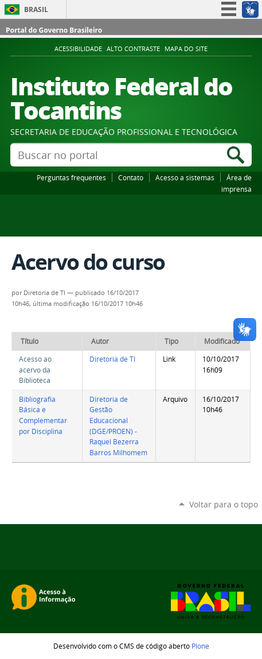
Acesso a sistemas (184, 177)
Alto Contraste (133, 49)
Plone (200, 645)
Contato (130, 177)
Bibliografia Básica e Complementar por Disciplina (43, 415)
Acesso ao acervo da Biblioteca (35, 369)
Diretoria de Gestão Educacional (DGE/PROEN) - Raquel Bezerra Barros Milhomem (118, 426)
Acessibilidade (78, 49)
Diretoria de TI (112, 359)
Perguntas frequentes (71, 177)
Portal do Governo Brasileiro (54, 30)
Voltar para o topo (223, 504)
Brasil (36, 9)
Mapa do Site (186, 49)
